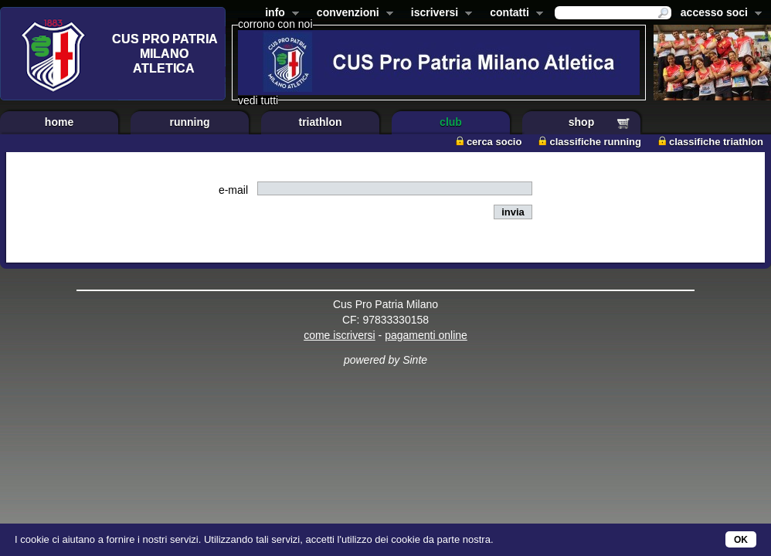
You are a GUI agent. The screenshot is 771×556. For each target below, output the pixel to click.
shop (581, 122)
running (189, 122)
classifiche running (589, 141)
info (279, 14)
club (451, 122)
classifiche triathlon (710, 141)
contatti (513, 14)
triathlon (320, 122)
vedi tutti (258, 100)
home (59, 122)
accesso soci (718, 14)
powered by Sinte (385, 360)
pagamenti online (426, 335)
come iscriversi (339, 335)
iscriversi (439, 14)
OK (741, 539)
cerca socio (489, 141)
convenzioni (352, 14)
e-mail (233, 190)
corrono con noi (275, 24)
